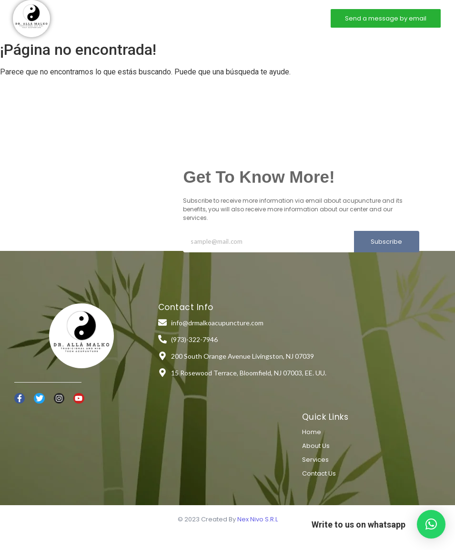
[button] (431, 524)
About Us (316, 445)
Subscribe (386, 241)
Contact (248, 17)
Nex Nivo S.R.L (257, 519)
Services (211, 17)
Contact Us (319, 473)
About (175, 17)
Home (144, 17)
